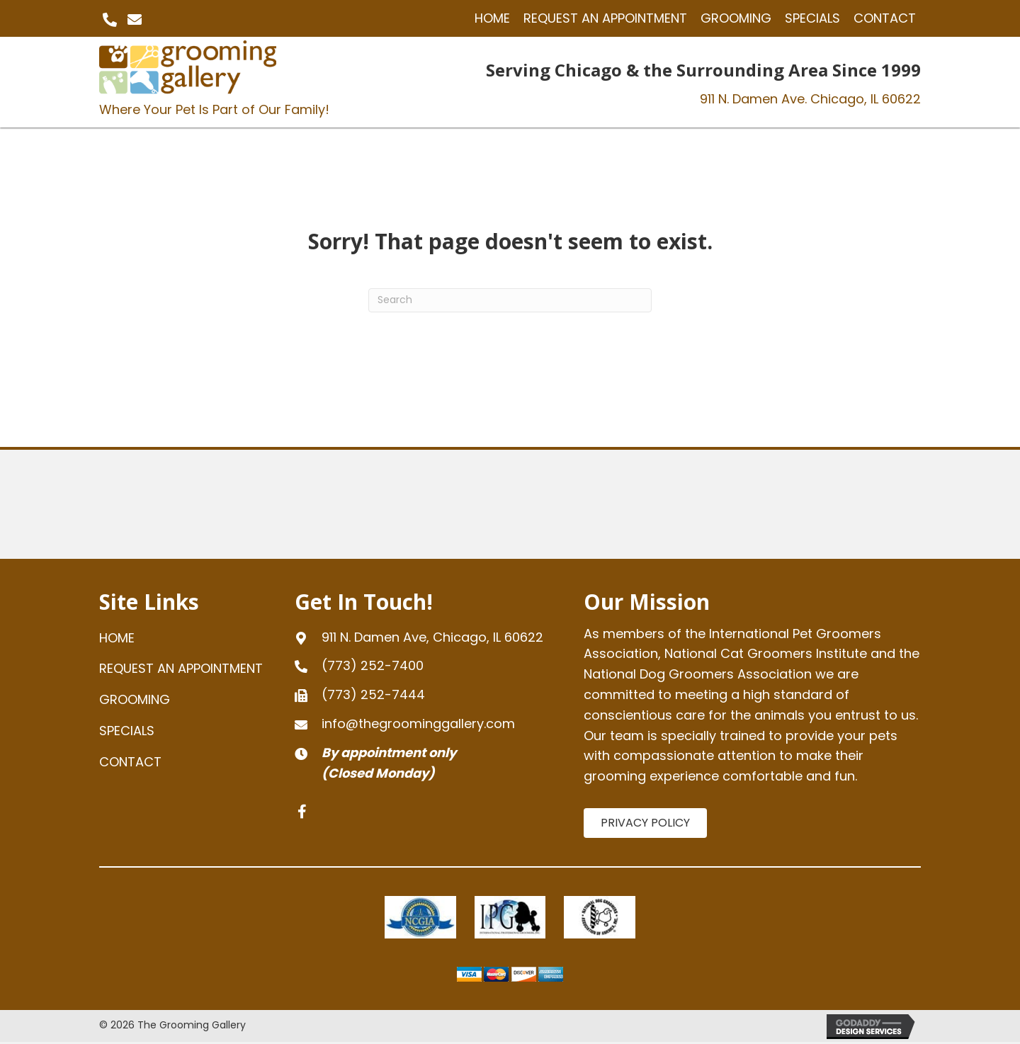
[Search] (510, 300)
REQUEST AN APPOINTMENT (181, 668)
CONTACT (130, 762)
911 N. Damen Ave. (810, 99)
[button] (109, 19)
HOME (117, 638)
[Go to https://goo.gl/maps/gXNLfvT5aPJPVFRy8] (425, 638)
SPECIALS (126, 730)
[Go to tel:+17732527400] (425, 666)
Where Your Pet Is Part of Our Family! (214, 109)
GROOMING (134, 699)
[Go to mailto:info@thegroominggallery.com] (425, 724)
